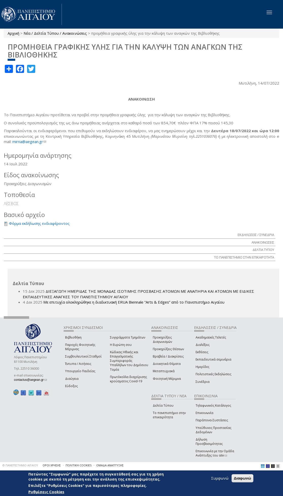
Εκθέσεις (202, 352)
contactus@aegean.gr (30, 380)
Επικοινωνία (204, 413)
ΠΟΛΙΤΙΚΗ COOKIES (78, 465)
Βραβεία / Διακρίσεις (168, 356)
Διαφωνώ (242, 478)
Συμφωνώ (220, 478)
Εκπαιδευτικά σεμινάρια (213, 359)
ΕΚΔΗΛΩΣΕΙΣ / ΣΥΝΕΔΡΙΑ (256, 234)
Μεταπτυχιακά (164, 371)
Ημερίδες (202, 367)
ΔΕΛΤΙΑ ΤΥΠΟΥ (263, 249)
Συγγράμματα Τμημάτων (127, 337)
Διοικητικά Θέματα (167, 364)
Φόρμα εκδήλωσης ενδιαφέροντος (39, 223)
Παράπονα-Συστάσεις (212, 420)
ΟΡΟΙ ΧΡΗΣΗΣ (52, 465)
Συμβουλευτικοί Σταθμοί (83, 356)
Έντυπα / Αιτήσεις (78, 364)
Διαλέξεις (203, 345)
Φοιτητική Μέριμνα (167, 378)
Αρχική (13, 33)
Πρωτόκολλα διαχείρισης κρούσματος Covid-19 (128, 379)
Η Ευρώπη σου (121, 345)
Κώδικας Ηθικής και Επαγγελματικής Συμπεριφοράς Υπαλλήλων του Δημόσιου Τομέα (129, 361)
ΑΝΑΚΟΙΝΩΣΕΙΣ (263, 242)
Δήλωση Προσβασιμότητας (209, 441)
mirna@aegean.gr (29, 141)
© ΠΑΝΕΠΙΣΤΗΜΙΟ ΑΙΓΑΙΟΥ (20, 465)
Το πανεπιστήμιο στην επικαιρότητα (169, 415)
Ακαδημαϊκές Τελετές (211, 337)
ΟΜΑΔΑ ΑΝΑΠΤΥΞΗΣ (110, 465)
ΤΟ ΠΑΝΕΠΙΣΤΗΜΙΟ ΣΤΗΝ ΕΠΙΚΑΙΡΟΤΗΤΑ (244, 257)
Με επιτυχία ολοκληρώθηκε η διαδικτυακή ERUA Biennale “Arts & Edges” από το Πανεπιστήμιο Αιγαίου (133, 302)
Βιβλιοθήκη (73, 337)
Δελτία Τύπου (163, 405)
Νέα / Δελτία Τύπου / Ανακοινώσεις (55, 33)
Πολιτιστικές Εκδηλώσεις (213, 374)
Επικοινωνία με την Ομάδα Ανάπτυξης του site (215, 453)
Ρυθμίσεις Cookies (46, 491)
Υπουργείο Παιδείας (80, 371)
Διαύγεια (72, 378)
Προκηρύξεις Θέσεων (168, 349)
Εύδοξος (71, 386)
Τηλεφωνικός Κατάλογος (213, 405)
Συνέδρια (203, 382)
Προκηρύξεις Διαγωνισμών (162, 339)
